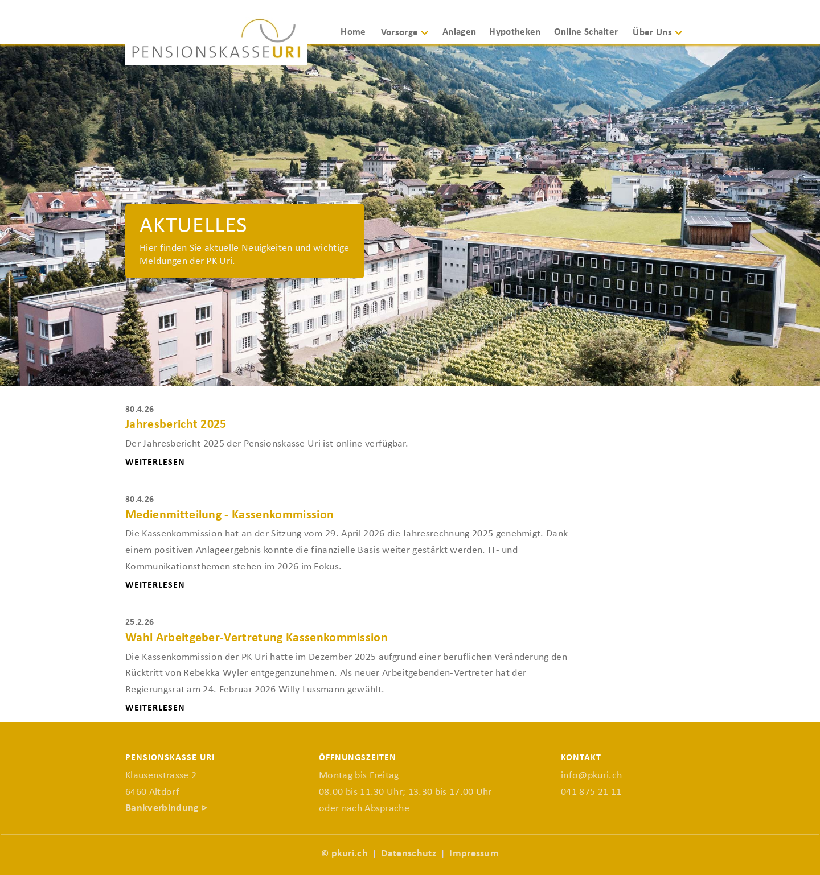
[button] (409, 38)
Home (353, 32)
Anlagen (459, 32)
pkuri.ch (349, 853)
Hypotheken (514, 32)
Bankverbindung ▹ (166, 808)
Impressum (474, 853)
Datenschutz (408, 853)
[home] (216, 41)
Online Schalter (586, 32)
